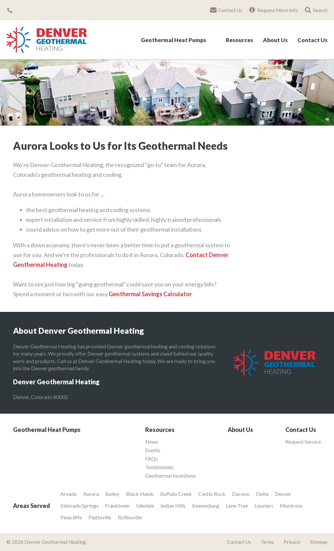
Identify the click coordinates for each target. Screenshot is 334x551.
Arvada (68, 494)
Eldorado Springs (79, 505)
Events (152, 450)
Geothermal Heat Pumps (173, 40)
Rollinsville (130, 517)
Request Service (303, 441)
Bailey (112, 494)
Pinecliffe (71, 517)
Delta (262, 494)
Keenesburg (205, 505)
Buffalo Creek (176, 494)
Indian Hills (173, 505)
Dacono (241, 494)
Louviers (263, 505)
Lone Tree (237, 505)
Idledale (145, 505)
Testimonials (159, 467)
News (151, 441)
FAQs (151, 458)
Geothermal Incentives (170, 475)
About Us (275, 40)
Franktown (117, 505)
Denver (283, 494)
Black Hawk (140, 494)
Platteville (99, 517)
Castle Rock (211, 494)
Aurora (91, 494)
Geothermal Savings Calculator (150, 294)
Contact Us (312, 40)
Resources (239, 40)
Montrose (291, 505)
